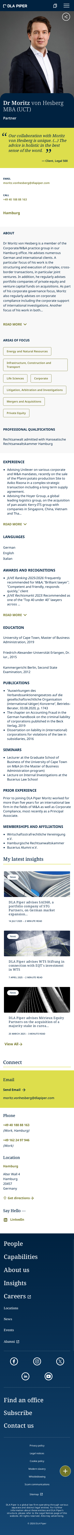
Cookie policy (37, 1461)
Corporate (41, 378)
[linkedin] (25, 1376)
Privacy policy (37, 1445)
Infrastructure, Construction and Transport (29, 365)
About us (16, 1270)
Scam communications (37, 1484)
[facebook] (14, 1361)
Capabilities (21, 1257)
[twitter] (60, 1361)
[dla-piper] (15, 5)
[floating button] (65, 1471)
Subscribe (18, 1413)
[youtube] (48, 1376)
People (13, 1243)
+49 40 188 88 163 (15, 199)
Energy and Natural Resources (27, 351)
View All (14, 1044)
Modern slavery (37, 1469)
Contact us (19, 1425)
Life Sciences (15, 378)
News (8, 1319)
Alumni (9, 1341)
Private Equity (16, 413)
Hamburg (11, 212)
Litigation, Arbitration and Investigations (35, 390)
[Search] (45, 5)
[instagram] (37, 1361)
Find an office (23, 1400)
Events (9, 1330)
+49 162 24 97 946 (16, 1140)
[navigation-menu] (66, 5)
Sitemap (34, 1494)
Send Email (12, 1089)
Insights (15, 1283)
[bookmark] (55, 5)
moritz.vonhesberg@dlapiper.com (26, 183)
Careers (15, 1296)
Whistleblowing (37, 1476)
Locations (11, 1308)
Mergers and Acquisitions (24, 401)
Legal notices (37, 1453)
